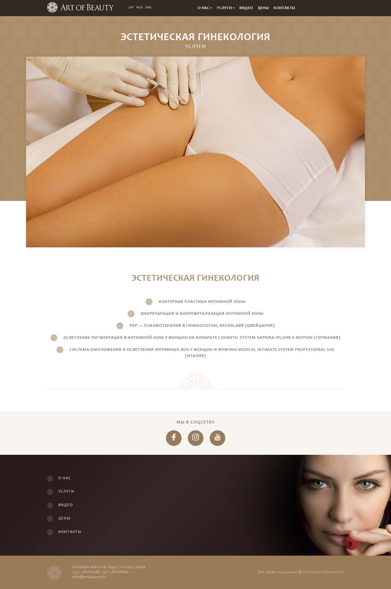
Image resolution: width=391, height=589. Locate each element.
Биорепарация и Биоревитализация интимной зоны (202, 314)
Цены (64, 518)
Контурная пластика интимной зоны (202, 302)
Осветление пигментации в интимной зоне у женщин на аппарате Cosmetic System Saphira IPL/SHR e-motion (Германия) (202, 338)
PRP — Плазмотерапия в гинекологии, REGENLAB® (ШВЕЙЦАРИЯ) (202, 326)
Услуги (66, 492)
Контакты (70, 532)
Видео (65, 505)
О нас (64, 478)
